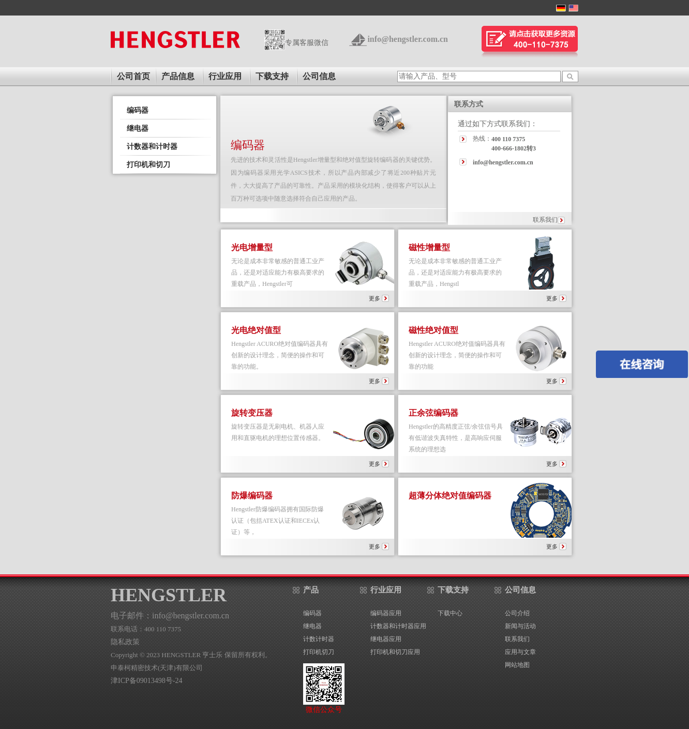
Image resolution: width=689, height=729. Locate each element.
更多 (379, 298)
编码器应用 (385, 613)
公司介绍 (517, 613)
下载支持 (272, 76)
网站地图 (517, 665)
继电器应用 (385, 639)
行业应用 (225, 76)
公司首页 (133, 76)
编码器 (137, 110)
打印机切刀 (318, 652)
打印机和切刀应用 (395, 652)
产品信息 (177, 76)
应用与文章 (520, 652)
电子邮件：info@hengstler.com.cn (170, 615)
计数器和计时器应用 (398, 626)
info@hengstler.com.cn (407, 39)
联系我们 (545, 219)
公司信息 (319, 76)
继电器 (137, 128)
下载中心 (450, 613)
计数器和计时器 (152, 146)
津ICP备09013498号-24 (146, 681)
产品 (311, 590)
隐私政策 (125, 642)
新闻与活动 (520, 626)
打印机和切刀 (148, 165)
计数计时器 (318, 639)
